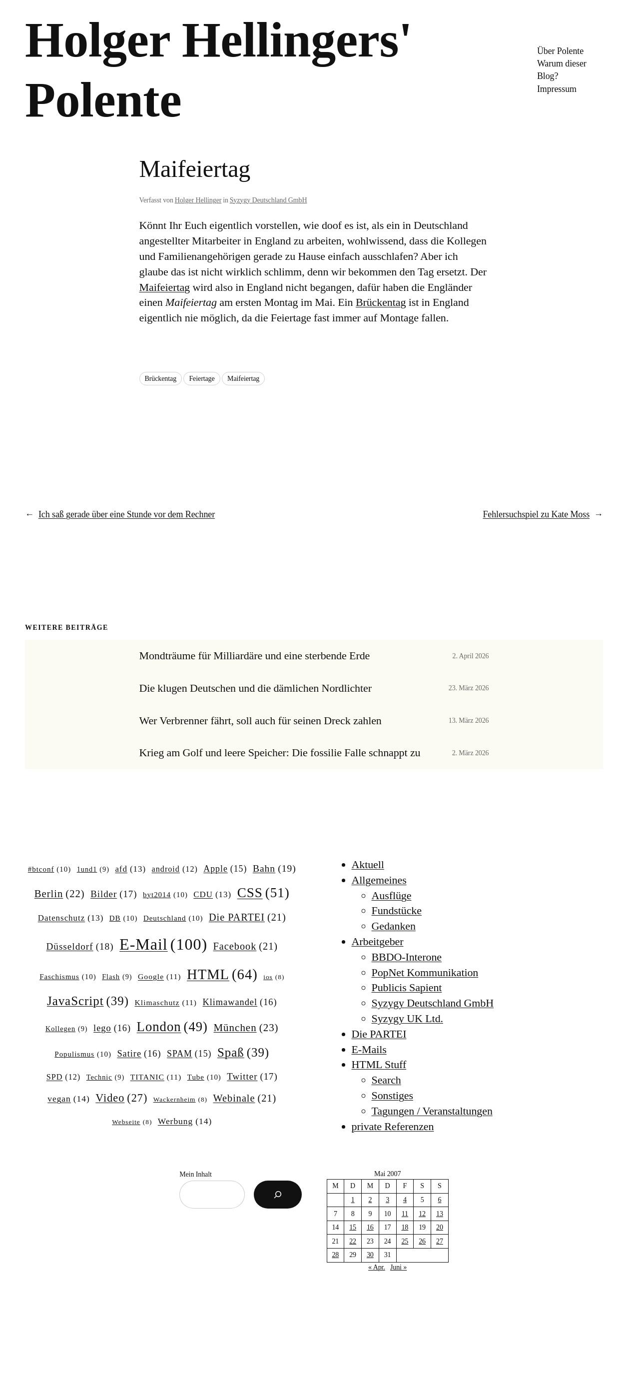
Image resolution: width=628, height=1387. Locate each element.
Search (386, 1080)
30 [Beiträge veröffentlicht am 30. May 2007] (370, 1255)
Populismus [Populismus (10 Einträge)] (82, 1054)
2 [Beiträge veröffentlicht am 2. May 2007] (370, 1200)
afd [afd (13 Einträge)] (130, 869)
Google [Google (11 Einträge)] (159, 976)
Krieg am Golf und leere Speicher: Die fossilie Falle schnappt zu (280, 753)
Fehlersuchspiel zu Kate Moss (536, 514)
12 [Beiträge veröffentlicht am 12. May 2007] (422, 1214)
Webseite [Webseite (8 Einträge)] (132, 1122)
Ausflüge (392, 895)
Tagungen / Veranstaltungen (432, 1111)
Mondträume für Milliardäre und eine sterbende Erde (254, 656)
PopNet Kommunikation (425, 972)
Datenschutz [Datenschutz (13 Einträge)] (71, 918)
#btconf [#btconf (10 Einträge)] (49, 869)
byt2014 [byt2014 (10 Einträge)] (165, 895)
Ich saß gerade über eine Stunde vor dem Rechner (126, 514)
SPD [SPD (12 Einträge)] (63, 1077)
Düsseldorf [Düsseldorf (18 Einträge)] (79, 946)
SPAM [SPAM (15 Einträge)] (189, 1054)
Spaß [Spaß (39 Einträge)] (243, 1052)
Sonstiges (392, 1095)
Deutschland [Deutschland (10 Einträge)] (173, 918)
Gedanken (394, 926)
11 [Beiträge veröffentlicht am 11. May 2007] (405, 1214)
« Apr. (376, 1267)
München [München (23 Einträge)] (245, 1028)
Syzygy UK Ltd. (407, 1018)
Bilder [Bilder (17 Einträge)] (113, 894)
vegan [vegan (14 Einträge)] (68, 1099)
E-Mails (369, 1049)
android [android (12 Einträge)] (175, 869)
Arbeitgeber (378, 941)
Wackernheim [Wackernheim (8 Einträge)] (180, 1100)
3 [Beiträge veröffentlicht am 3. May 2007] (387, 1200)
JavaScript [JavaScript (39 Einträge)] (88, 1001)
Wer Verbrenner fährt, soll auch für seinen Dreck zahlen (260, 721)
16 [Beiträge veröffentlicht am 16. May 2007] (370, 1227)
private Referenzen (393, 1126)
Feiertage (201, 378)
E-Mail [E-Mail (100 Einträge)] (163, 944)
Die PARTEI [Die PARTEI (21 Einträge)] (247, 917)
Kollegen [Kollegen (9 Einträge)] (66, 1029)
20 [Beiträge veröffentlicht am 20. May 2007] (439, 1227)
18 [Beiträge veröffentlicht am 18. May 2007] (404, 1227)
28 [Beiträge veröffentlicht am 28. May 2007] (335, 1255)
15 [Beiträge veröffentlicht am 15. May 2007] (352, 1227)
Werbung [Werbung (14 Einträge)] (185, 1121)
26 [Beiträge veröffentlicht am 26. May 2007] (422, 1241)
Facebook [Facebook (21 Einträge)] (245, 946)
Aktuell (368, 864)
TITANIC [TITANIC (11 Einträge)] (156, 1077)
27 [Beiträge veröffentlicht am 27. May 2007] (439, 1241)
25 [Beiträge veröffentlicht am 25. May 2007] (404, 1241)
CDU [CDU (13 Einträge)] (212, 894)
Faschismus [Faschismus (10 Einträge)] (67, 977)
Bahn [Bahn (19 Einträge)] (274, 868)
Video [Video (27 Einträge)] (121, 1098)
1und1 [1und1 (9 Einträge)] (93, 869)
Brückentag (381, 302)
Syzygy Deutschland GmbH (268, 200)
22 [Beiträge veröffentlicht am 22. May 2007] (352, 1241)
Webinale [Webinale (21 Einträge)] (245, 1098)
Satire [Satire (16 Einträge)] (139, 1054)
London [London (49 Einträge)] (172, 1027)
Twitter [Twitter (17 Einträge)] (252, 1076)
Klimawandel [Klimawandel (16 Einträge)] (239, 1002)
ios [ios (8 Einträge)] (273, 977)
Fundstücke (397, 910)
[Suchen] (278, 1195)
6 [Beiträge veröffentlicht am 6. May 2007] (439, 1200)
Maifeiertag (164, 287)
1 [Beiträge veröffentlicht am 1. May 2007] (353, 1200)
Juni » (398, 1267)
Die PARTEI (379, 1034)
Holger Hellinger (198, 200)
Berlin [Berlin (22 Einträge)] (59, 894)
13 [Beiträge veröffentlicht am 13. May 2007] (439, 1214)
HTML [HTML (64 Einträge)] (222, 974)
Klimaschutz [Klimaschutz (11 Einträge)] (166, 1002)
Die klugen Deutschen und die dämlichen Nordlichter (255, 688)
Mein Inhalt (195, 1174)
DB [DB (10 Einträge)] (123, 918)
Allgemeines (379, 880)
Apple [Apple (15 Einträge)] (225, 869)
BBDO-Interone (407, 957)
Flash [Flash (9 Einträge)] (117, 977)
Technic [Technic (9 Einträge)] (105, 1077)
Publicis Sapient (407, 987)
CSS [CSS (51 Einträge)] (263, 892)
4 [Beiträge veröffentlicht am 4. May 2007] (405, 1200)
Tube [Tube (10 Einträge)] (204, 1077)
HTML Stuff (379, 1064)
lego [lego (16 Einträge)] (112, 1028)
